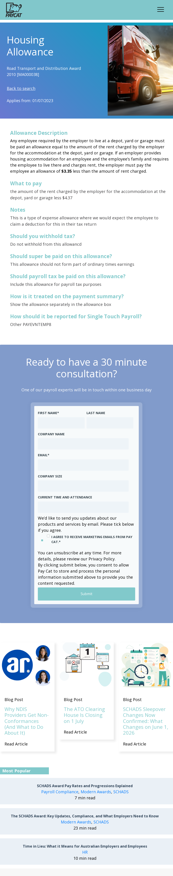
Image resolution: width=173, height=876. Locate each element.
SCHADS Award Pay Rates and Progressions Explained (85, 786)
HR (85, 852)
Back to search (21, 88)
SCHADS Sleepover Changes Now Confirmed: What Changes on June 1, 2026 (145, 721)
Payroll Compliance (59, 792)
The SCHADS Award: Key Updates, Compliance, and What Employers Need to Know (85, 816)
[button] (162, 9)
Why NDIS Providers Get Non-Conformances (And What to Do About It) (27, 721)
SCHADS (121, 792)
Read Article (16, 744)
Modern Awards (96, 792)
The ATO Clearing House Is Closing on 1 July (84, 715)
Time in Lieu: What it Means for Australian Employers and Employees (85, 846)
